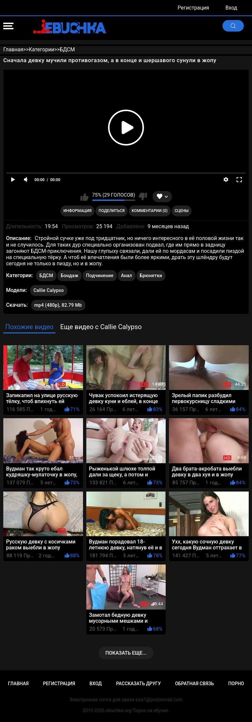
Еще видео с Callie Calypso (100, 327)
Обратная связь (194, 683)
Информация (77, 210)
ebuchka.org (118, 710)
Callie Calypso (48, 289)
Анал (126, 275)
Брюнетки (151, 275)
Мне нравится (84, 196)
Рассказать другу (138, 683)
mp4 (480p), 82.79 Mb (58, 305)
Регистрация (193, 8)
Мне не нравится (142, 196)
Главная (18, 683)
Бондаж (69, 275)
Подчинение (100, 275)
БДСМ (46, 275)
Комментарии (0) (149, 210)
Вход (231, 8)
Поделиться (112, 210)
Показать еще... (126, 653)
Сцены (182, 210)
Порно (236, 683)
